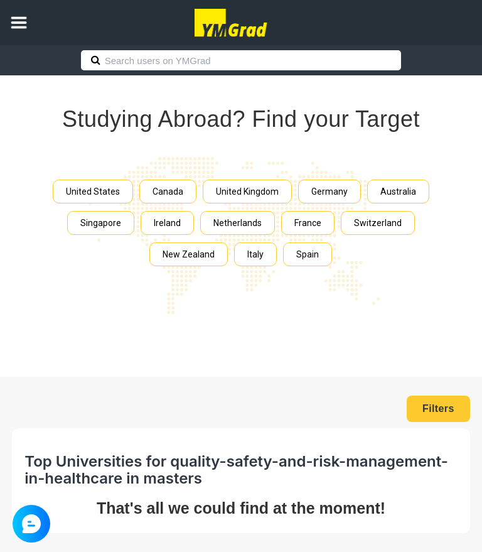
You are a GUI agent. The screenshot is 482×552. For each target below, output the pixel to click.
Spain (307, 254)
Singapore (100, 223)
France (307, 223)
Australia (398, 192)
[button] (19, 22)
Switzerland (378, 223)
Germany (329, 192)
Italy (255, 254)
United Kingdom (247, 192)
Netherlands (237, 223)
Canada (168, 192)
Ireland (167, 223)
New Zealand (189, 254)
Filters (438, 408)
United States (93, 192)
